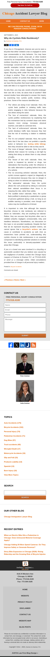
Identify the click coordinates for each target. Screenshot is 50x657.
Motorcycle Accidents (15, 453)
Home (8, 21)
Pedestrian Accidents (14, 436)
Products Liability (13, 462)
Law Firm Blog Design (24, 654)
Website (25, 596)
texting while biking (36, 144)
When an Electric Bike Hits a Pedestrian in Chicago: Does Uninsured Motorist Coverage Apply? (22, 538)
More (41, 21)
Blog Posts (25, 628)
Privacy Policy (25, 603)
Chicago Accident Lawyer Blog (24, 14)
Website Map (25, 622)
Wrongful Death (12, 449)
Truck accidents (12, 445)
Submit (25, 335)
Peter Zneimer (25, 365)
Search (25, 498)
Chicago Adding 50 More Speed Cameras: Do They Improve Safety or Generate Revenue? (22, 546)
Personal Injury (12, 432)
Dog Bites (10, 440)
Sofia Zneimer (25, 392)
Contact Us (25, 21)
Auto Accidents (12, 423)
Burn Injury (10, 471)
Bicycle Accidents (16, 266)
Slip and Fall (11, 458)
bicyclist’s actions (30, 229)
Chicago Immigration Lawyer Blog (18, 517)
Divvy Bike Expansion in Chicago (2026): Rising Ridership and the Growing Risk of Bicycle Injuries (25, 553)
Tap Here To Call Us (25, 5)
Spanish (9, 466)
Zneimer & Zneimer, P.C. (33, 648)
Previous (8, 280)
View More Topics (11, 475)
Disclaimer (25, 609)
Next (23, 280)
